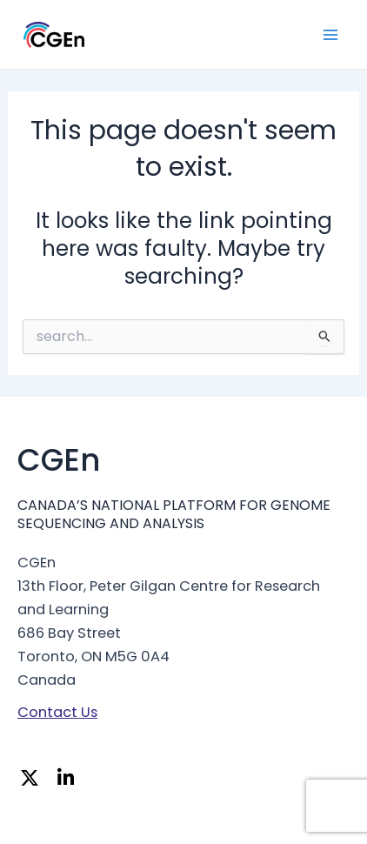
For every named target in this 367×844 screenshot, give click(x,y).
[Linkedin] (70, 780)
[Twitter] (33, 780)
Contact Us (57, 712)
